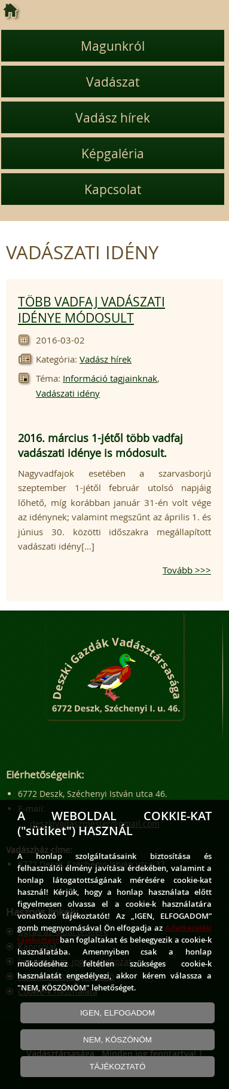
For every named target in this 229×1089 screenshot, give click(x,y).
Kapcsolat (112, 189)
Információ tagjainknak (110, 378)
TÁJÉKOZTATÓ (118, 1066)
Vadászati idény (68, 393)
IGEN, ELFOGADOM (117, 1012)
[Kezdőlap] (10, 10)
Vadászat (112, 81)
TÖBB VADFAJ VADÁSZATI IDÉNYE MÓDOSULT (91, 309)
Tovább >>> (187, 570)
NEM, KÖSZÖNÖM (117, 1039)
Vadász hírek (112, 117)
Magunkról (113, 46)
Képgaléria (112, 153)
